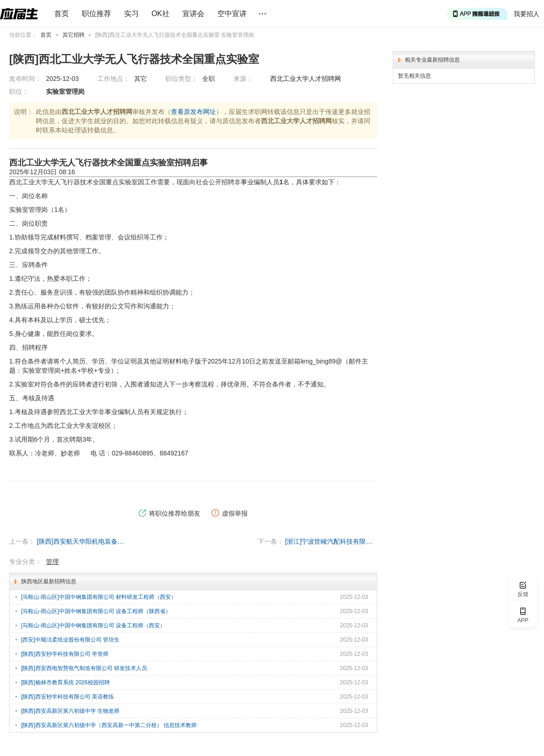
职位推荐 (96, 13)
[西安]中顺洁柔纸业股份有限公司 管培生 (70, 640)
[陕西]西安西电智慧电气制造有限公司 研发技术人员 (84, 668)
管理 (52, 561)
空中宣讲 (232, 13)
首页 (61, 13)
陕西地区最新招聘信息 (48, 581)
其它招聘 (73, 35)
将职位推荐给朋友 (169, 513)
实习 (131, 13)
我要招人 (526, 13)
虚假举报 (229, 513)
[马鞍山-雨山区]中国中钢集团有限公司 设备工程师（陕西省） (96, 611)
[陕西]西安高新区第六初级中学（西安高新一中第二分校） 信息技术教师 (109, 725)
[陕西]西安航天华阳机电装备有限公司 (83, 541)
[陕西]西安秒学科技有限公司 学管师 (64, 654)
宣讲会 (193, 13)
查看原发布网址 (193, 111)
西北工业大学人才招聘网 (305, 78)
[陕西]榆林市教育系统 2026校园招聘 (65, 682)
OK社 (161, 13)
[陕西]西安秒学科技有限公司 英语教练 (67, 696)
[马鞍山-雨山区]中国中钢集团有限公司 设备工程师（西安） (93, 625)
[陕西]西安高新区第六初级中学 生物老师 (70, 711)
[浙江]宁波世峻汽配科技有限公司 (331, 541)
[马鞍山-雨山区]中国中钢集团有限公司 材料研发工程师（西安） (98, 597)
